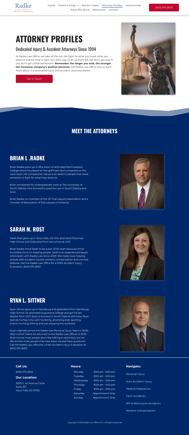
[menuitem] (51, 5)
